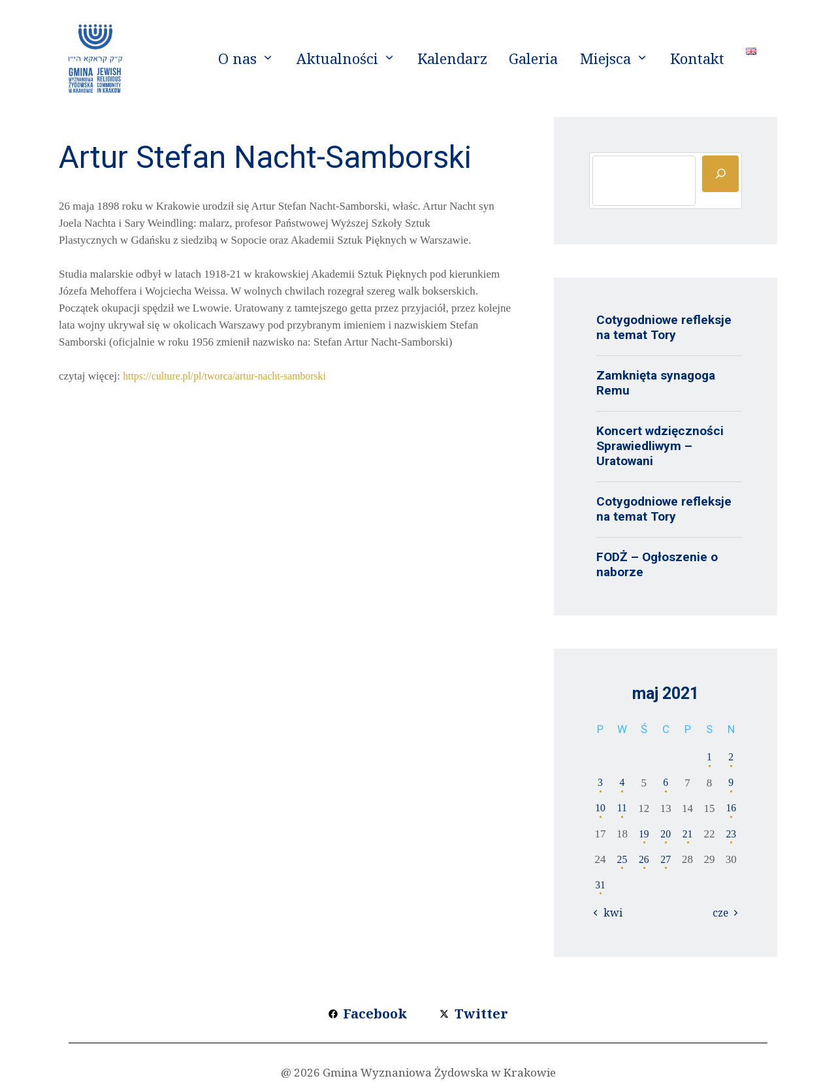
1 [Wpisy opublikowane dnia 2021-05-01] (710, 757)
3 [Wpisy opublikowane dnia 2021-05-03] (600, 783)
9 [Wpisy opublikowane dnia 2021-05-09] (731, 783)
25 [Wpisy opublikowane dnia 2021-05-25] (622, 859)
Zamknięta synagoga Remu (655, 383)
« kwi (610, 912)
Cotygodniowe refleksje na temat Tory (664, 327)
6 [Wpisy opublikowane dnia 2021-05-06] (666, 783)
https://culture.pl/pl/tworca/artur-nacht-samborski (232, 376)
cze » (722, 912)
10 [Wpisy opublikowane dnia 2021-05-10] (600, 808)
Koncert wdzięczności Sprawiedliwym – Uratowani (660, 445)
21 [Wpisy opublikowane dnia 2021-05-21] (687, 834)
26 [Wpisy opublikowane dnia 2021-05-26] (643, 859)
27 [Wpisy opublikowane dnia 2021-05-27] (665, 859)
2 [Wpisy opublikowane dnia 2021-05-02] (731, 757)
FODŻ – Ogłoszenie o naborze (657, 564)
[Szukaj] (720, 173)
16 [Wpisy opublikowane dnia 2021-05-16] (731, 808)
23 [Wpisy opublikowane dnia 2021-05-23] (731, 834)
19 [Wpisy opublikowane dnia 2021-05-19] (643, 834)
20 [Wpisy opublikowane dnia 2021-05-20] (665, 834)
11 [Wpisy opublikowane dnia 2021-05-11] (622, 808)
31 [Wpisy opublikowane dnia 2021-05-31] (600, 885)
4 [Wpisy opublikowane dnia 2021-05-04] (622, 783)
